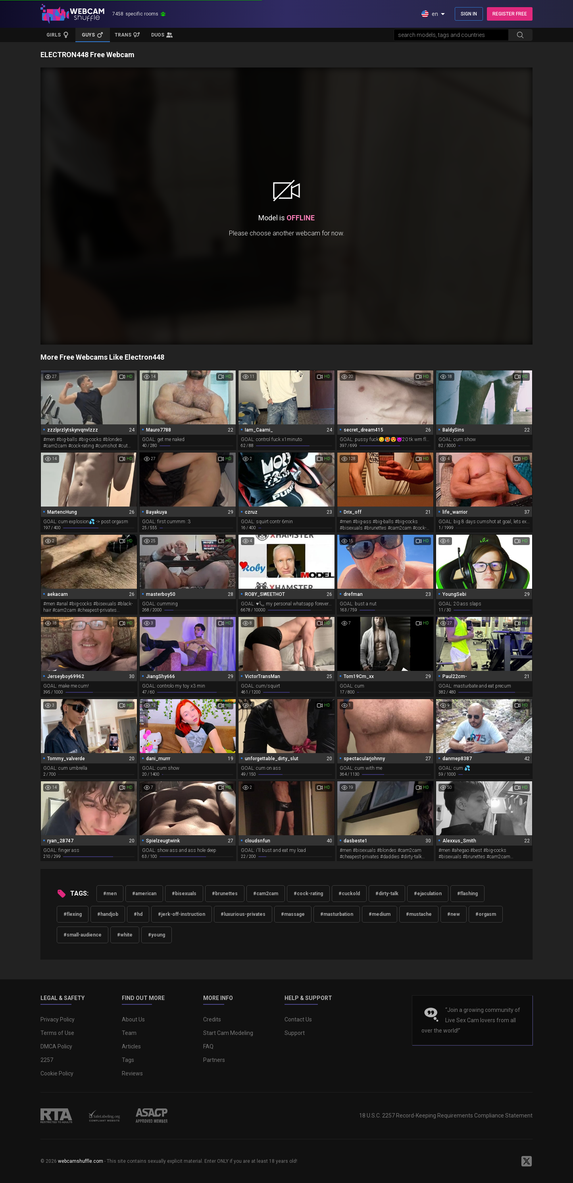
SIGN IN (469, 14)
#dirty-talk (386, 893)
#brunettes (225, 893)
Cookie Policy (56, 1073)
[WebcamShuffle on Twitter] (527, 1161)
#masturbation (336, 914)
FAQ (208, 1046)
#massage (293, 914)
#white (125, 935)
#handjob (107, 914)
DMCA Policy (56, 1046)
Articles (131, 1046)
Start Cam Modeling (228, 1033)
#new (453, 914)
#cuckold (349, 893)
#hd (138, 914)
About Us (133, 1019)
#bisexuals (184, 893)
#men (110, 893)
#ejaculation (428, 893)
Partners (214, 1060)
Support (295, 1033)
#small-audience (82, 935)
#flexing (72, 914)
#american (144, 893)
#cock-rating (308, 893)
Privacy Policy (57, 1019)
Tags (128, 1060)
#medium (379, 914)
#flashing (467, 893)
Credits (212, 1019)
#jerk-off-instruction (181, 914)
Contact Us (298, 1019)
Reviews (132, 1073)
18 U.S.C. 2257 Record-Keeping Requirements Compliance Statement (446, 1115)
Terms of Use (57, 1033)
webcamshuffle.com (80, 1161)
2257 (46, 1060)
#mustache (419, 914)
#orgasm (485, 914)
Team (129, 1033)
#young (156, 935)
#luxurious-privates (243, 914)
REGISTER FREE (509, 14)
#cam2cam (265, 893)
